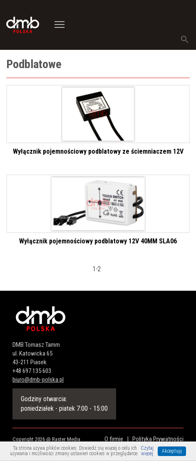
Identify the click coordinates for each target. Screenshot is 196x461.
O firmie (113, 439)
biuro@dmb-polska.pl (38, 379)
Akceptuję (172, 451)
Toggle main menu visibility (60, 21)
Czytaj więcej (147, 451)
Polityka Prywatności (158, 439)
